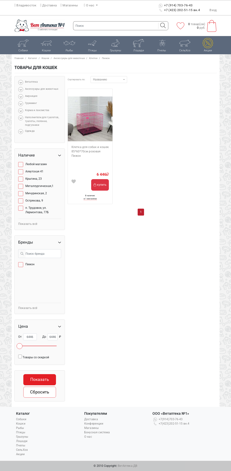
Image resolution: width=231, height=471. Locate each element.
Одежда (30, 130)
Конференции (93, 423)
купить (100, 184)
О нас (88, 436)
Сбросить (39, 392)
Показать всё (27, 224)
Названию (100, 79)
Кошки (45, 58)
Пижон (106, 58)
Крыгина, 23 (33, 178)
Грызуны (22, 436)
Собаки (21, 419)
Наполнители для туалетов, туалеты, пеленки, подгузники (42, 121)
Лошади (22, 441)
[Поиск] (114, 25)
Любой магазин (36, 164)
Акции (20, 454)
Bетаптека (31, 81)
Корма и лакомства (37, 110)
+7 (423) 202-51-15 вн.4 (179, 10)
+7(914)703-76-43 (167, 419)
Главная (19, 58)
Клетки (93, 58)
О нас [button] (89, 5)
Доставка (48, 5)
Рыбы (20, 428)
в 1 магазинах (90, 199)
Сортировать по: (76, 79)
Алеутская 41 (34, 171)
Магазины (69, 5)
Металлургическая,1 (39, 186)
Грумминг (31, 103)
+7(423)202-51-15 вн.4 (170, 423)
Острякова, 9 (34, 200)
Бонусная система (97, 432)
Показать (39, 379)
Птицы (20, 432)
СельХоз (22, 450)
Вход (213, 10)
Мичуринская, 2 (36, 193)
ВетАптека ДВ (127, 466)
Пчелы (20, 445)
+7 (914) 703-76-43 (175, 5)
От (20, 336)
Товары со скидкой (33, 357)
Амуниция (31, 95)
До (44, 336)
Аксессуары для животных (69, 58)
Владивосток (26, 5)
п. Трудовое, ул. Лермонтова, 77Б (37, 210)
